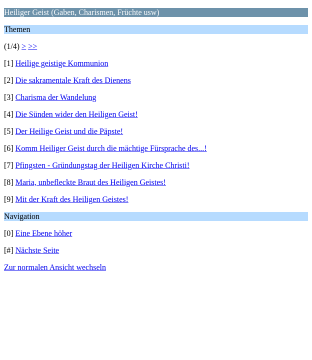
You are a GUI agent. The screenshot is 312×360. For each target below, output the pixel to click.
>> (32, 46)
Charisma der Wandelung (56, 97)
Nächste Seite (38, 250)
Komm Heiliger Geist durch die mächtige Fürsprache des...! (111, 148)
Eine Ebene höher (44, 233)
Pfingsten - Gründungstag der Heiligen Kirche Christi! (103, 165)
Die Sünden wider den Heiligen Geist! (77, 114)
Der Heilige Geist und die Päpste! (70, 131)
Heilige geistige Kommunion (62, 63)
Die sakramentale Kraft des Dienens (73, 80)
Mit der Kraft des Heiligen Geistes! (72, 199)
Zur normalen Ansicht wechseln (55, 267)
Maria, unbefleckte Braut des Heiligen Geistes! (91, 182)
